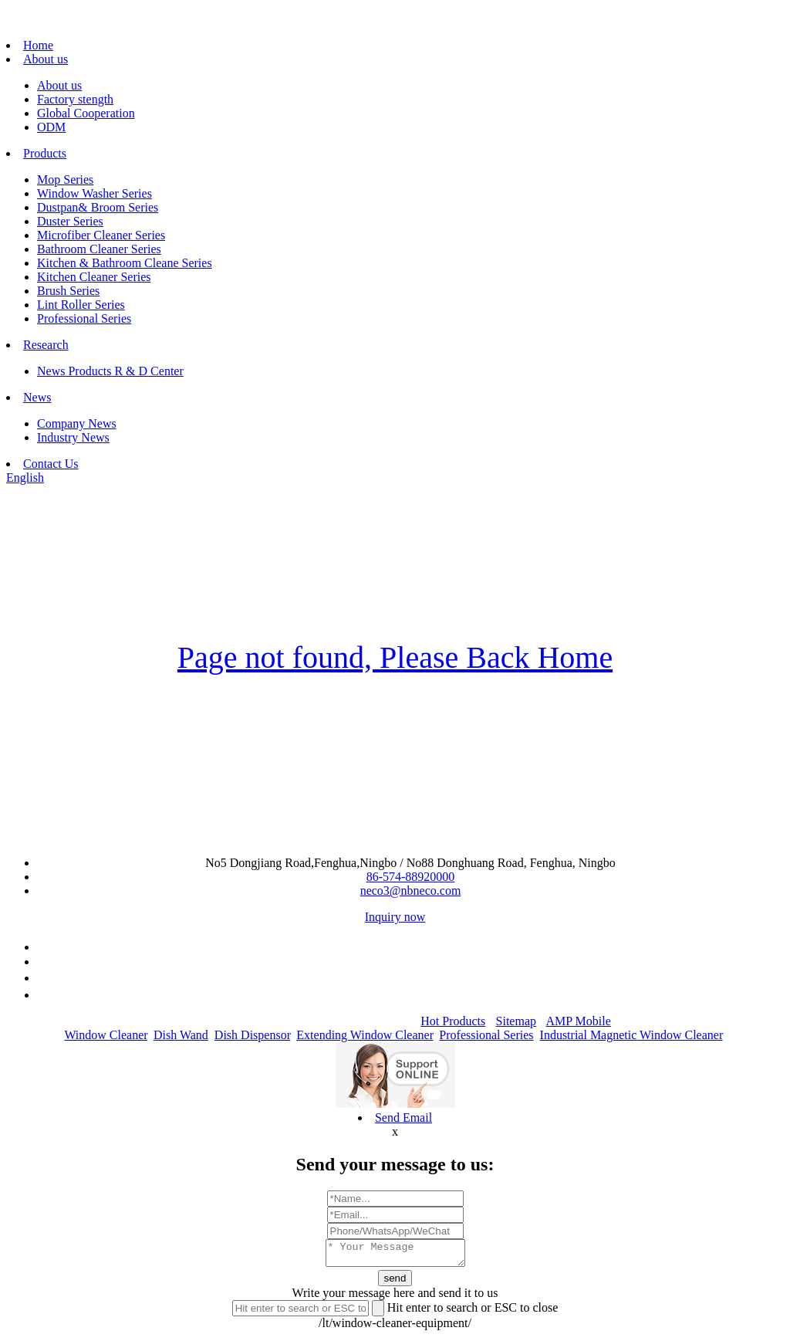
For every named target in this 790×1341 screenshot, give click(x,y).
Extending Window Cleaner (364, 1034)
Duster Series (70, 221)
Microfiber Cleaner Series (101, 235)
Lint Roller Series (81, 304)
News (37, 397)
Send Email (403, 1117)
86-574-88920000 (410, 876)
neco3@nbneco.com (410, 890)
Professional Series (84, 318)
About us (45, 59)
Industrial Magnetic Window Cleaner (631, 1034)
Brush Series (68, 290)
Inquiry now (395, 916)
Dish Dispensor (252, 1034)
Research (46, 344)
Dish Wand (181, 1034)
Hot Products (452, 1021)
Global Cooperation (86, 113)
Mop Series (65, 179)
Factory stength (75, 99)
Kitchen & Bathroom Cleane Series (124, 262)
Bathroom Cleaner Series (99, 249)
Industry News (73, 437)
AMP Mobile (577, 1021)
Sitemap (516, 1021)
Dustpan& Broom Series (97, 207)
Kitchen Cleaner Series (94, 276)
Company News (76, 423)
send (395, 1283)
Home (38, 45)
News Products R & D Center (110, 371)
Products (44, 153)
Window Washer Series (94, 193)
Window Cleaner (105, 1034)
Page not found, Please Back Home (395, 657)
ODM (51, 127)
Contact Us (51, 463)
